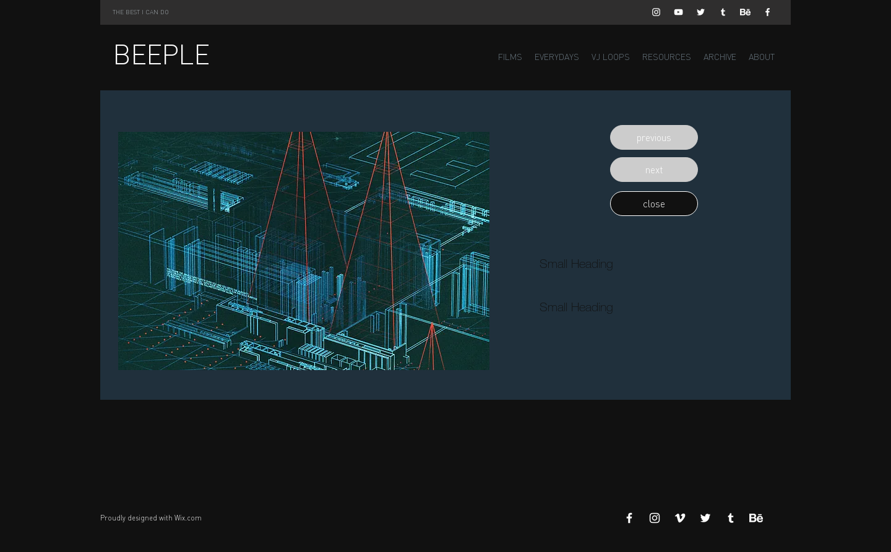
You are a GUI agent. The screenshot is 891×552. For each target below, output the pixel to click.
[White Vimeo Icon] (680, 518)
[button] (654, 137)
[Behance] (745, 12)
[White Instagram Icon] (656, 12)
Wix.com (188, 518)
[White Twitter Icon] (700, 12)
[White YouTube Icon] (678, 12)
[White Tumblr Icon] (723, 12)
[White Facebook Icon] (767, 12)
